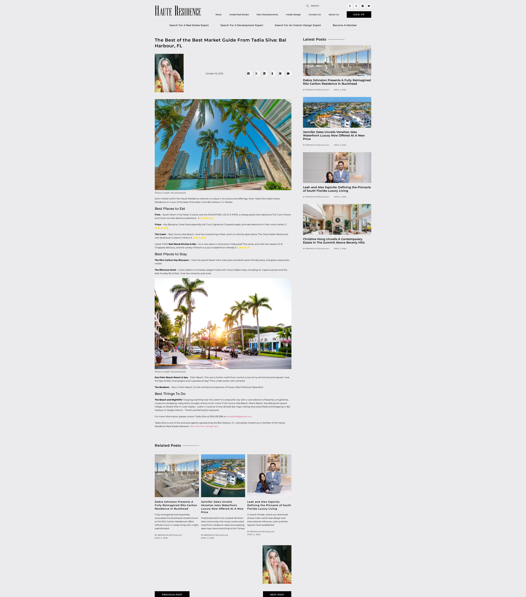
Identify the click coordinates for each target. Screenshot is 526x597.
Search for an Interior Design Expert (298, 25)
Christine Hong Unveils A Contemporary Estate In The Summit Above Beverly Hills (334, 240)
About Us (334, 14)
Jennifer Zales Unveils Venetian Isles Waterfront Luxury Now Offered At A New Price (334, 135)
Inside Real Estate (239, 14)
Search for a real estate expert (189, 25)
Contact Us (315, 14)
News (219, 14)
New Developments (267, 14)
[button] (248, 73)
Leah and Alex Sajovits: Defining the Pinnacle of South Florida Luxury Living (269, 505)
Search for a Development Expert (241, 25)
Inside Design (293, 14)
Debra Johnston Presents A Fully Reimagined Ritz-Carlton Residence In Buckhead (176, 505)
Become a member (345, 25)
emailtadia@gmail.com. (239, 416)
